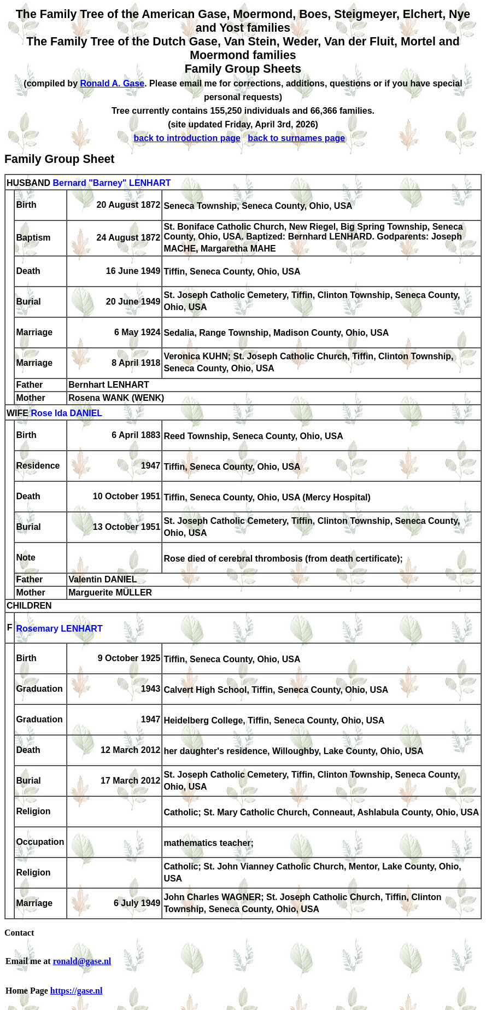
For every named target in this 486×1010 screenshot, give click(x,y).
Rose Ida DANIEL (66, 413)
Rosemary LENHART (59, 628)
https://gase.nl (76, 990)
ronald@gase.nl (82, 961)
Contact (19, 932)
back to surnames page (296, 138)
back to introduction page (187, 138)
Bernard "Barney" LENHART (111, 183)
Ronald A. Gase (112, 83)
